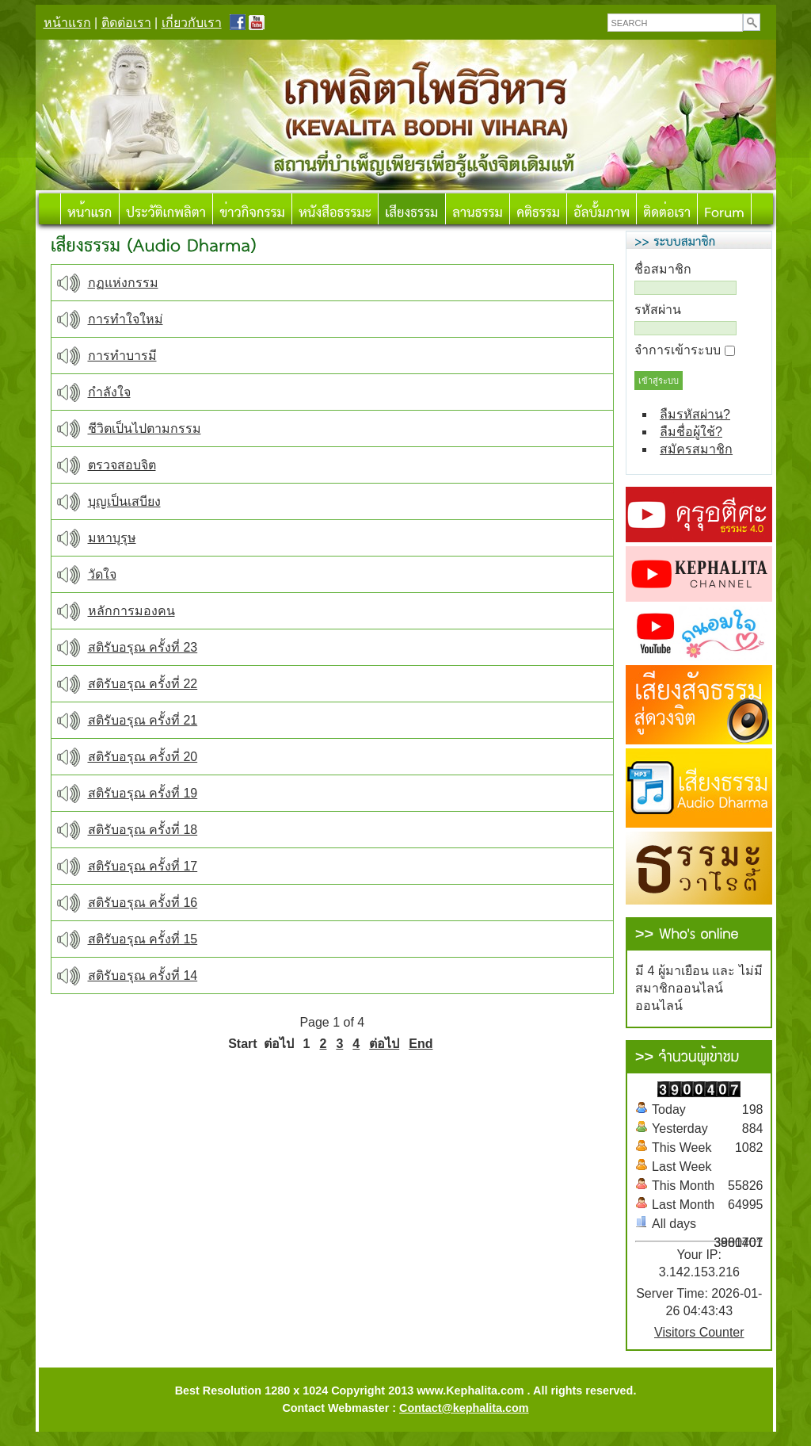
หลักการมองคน (131, 611)
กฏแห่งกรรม (123, 282)
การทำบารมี (122, 355)
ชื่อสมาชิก (662, 269)
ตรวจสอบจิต (122, 465)
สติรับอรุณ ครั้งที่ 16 (143, 902)
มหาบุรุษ (112, 538)
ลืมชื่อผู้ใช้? (691, 431)
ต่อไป (384, 1043)
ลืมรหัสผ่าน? (695, 414)
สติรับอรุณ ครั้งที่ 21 (143, 720)
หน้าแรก (67, 22)
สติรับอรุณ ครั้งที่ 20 (143, 756)
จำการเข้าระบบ (677, 350)
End (420, 1043)
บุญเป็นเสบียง (124, 501)
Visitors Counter (699, 1332)
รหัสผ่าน (657, 309)
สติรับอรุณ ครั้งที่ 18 (143, 829)
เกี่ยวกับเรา (192, 22)
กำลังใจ (109, 392)
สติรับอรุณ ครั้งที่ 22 (143, 683)
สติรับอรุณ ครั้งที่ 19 (143, 793)
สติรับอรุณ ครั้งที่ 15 (143, 939)
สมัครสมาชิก (696, 449)
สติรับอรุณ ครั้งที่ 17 (143, 866)
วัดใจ (102, 574)
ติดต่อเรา (126, 22)
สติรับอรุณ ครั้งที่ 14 (143, 975)
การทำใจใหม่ (125, 319)
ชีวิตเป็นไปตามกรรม (144, 428)
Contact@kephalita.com (464, 1408)
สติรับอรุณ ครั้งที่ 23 (143, 647)
